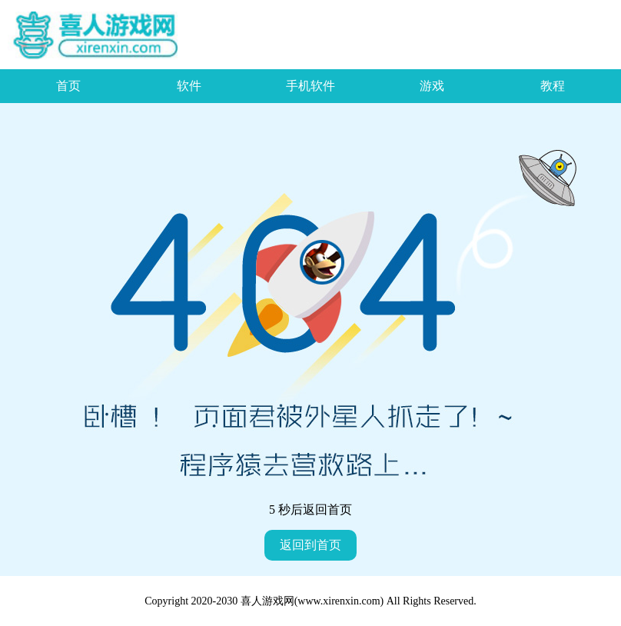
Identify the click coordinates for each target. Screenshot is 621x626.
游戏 (432, 85)
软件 (189, 85)
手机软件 (310, 85)
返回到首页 (310, 544)
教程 (552, 85)
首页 (68, 85)
